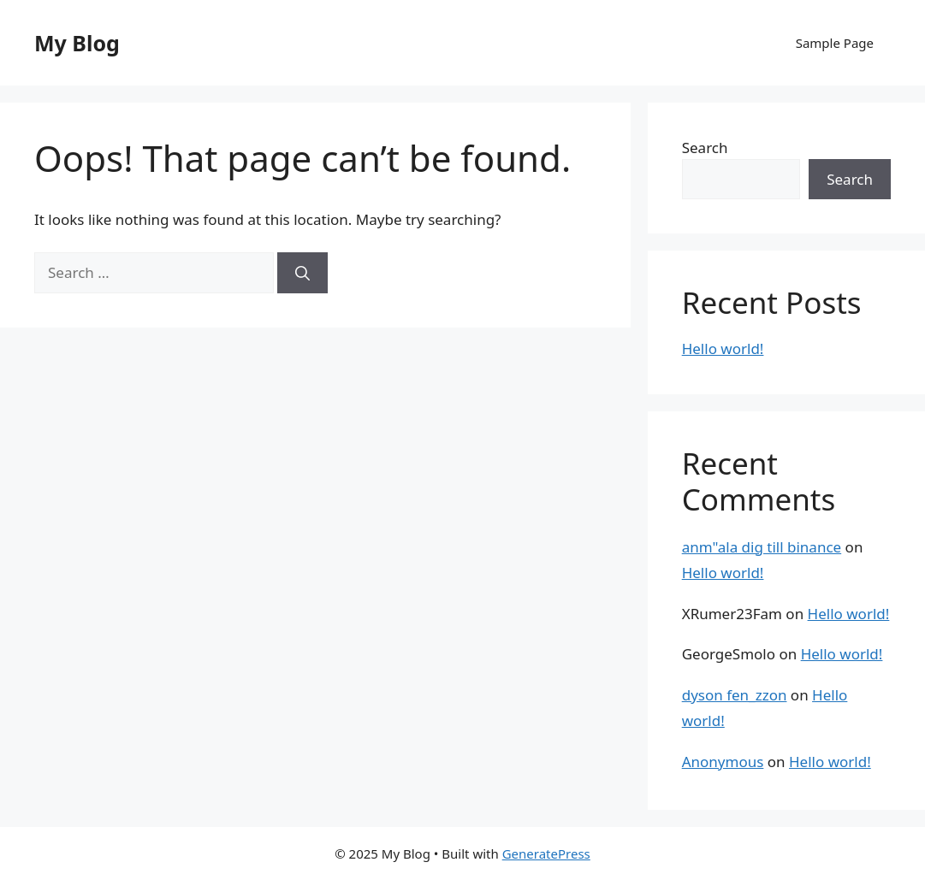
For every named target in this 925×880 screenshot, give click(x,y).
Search (705, 147)
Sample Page (835, 42)
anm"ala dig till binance (761, 547)
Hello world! (723, 348)
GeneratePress (546, 853)
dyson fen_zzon (734, 695)
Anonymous (723, 761)
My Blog (77, 42)
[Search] (302, 272)
